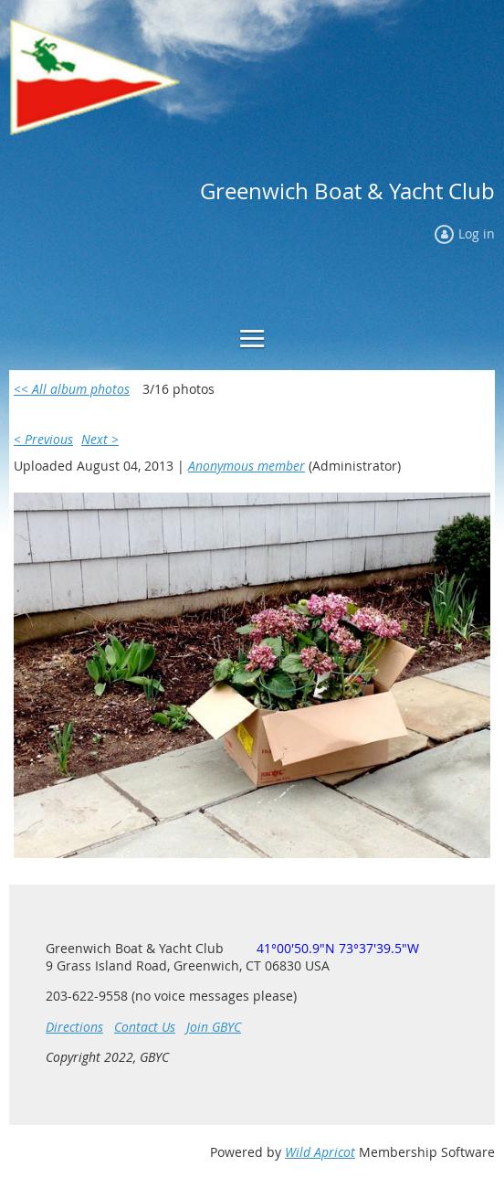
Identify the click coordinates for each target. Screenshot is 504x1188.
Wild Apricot (320, 1152)
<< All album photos (72, 389)
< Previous (43, 439)
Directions (74, 1026)
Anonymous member (246, 465)
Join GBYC (213, 1026)
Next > (100, 439)
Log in (476, 233)
